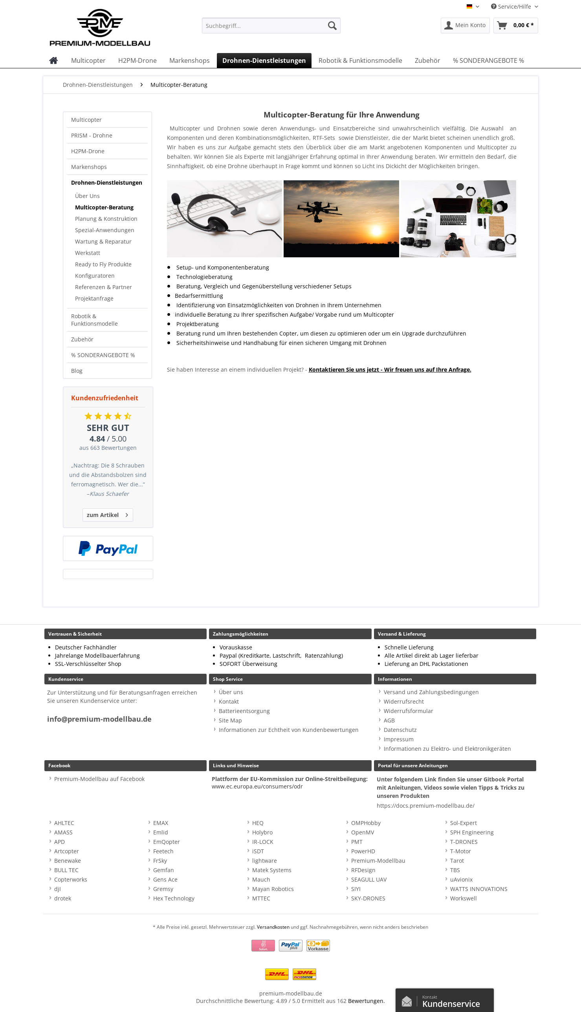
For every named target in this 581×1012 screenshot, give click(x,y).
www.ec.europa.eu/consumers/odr (257, 786)
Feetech (163, 851)
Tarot (457, 860)
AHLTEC (64, 823)
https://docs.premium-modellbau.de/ (426, 805)
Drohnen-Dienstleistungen (106, 182)
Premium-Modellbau (378, 860)
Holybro (262, 832)
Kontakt (229, 701)
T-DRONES (464, 841)
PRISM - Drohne (91, 135)
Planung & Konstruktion (106, 218)
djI (57, 889)
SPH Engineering (472, 832)
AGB (389, 720)
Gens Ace (165, 879)
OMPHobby (366, 823)
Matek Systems (271, 870)
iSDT (258, 851)
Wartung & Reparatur (103, 241)
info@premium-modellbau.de (99, 719)
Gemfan (163, 870)
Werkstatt (87, 253)
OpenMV (362, 832)
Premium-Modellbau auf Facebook (99, 779)
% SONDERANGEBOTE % (103, 355)
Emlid (160, 832)
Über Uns (87, 196)
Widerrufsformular (408, 711)
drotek (62, 898)
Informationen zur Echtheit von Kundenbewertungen (289, 729)
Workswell (463, 898)
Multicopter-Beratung (104, 207)
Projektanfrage (94, 298)
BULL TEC (66, 870)
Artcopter (66, 851)
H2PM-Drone (87, 151)
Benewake (67, 860)
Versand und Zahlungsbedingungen (431, 692)
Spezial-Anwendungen (104, 230)
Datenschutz (400, 729)
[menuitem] (271, 29)
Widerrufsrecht (404, 701)
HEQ (258, 823)
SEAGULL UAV (369, 879)
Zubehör (82, 339)
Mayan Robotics (273, 889)
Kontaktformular (409, 999)
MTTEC (261, 898)
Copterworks (70, 879)
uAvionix (461, 879)
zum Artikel (107, 514)
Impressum (399, 739)
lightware (264, 860)
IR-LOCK (262, 841)
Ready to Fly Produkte (103, 264)
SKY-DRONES (368, 898)
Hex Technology (173, 898)
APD (59, 841)
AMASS (63, 832)
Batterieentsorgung (244, 711)
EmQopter (166, 841)
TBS (455, 870)
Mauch (261, 879)
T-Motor (460, 851)
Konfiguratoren (95, 275)
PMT (357, 841)
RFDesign (363, 870)
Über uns (231, 692)
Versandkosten (273, 927)
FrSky (160, 860)
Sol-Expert (463, 823)
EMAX (160, 823)
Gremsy (163, 889)
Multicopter (86, 119)
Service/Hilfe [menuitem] (512, 6)
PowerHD (363, 851)
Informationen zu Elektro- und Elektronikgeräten (447, 748)
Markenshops (89, 166)
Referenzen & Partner (103, 287)
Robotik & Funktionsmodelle (94, 319)
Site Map (230, 720)
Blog (76, 370)
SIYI (356, 889)
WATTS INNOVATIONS (479, 889)
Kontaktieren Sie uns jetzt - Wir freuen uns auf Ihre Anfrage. (390, 369)
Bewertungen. (366, 1001)
